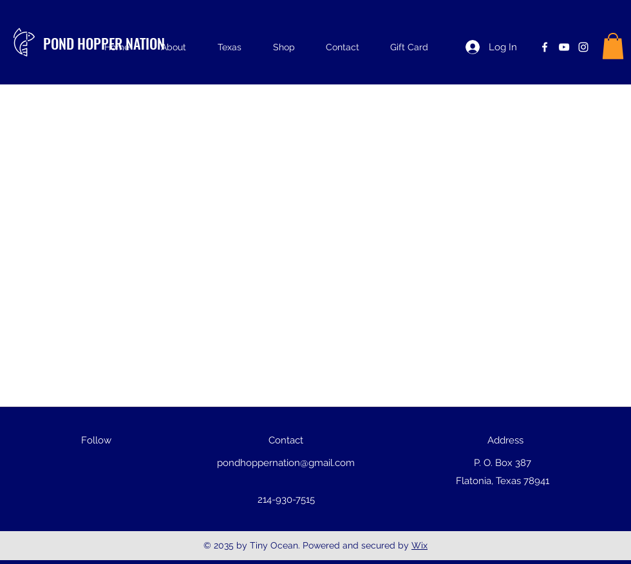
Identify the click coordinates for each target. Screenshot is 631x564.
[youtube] (564, 47)
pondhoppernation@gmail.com (286, 463)
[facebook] (544, 47)
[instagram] (583, 47)
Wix (419, 545)
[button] (613, 46)
